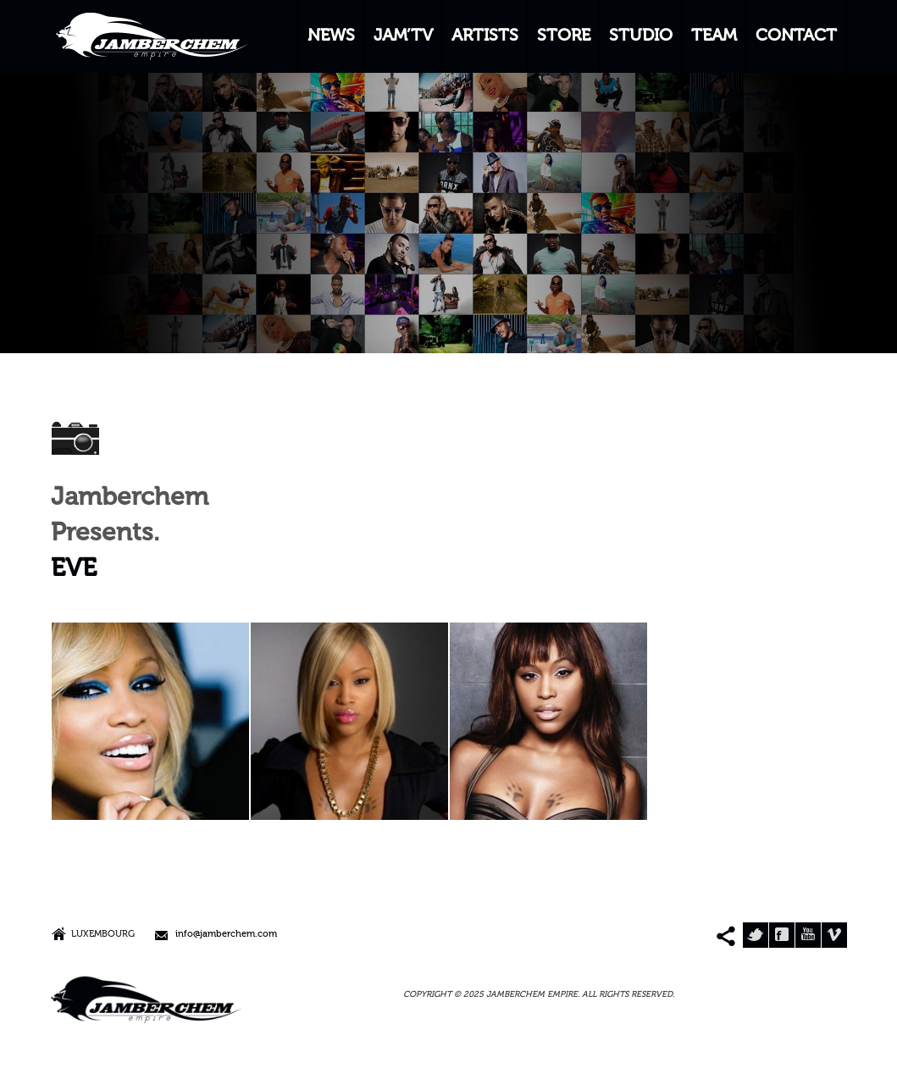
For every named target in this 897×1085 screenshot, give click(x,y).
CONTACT (796, 36)
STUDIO (641, 36)
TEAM (714, 36)
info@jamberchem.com (226, 934)
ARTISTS (484, 36)
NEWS (331, 36)
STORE (563, 36)
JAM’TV (403, 36)
